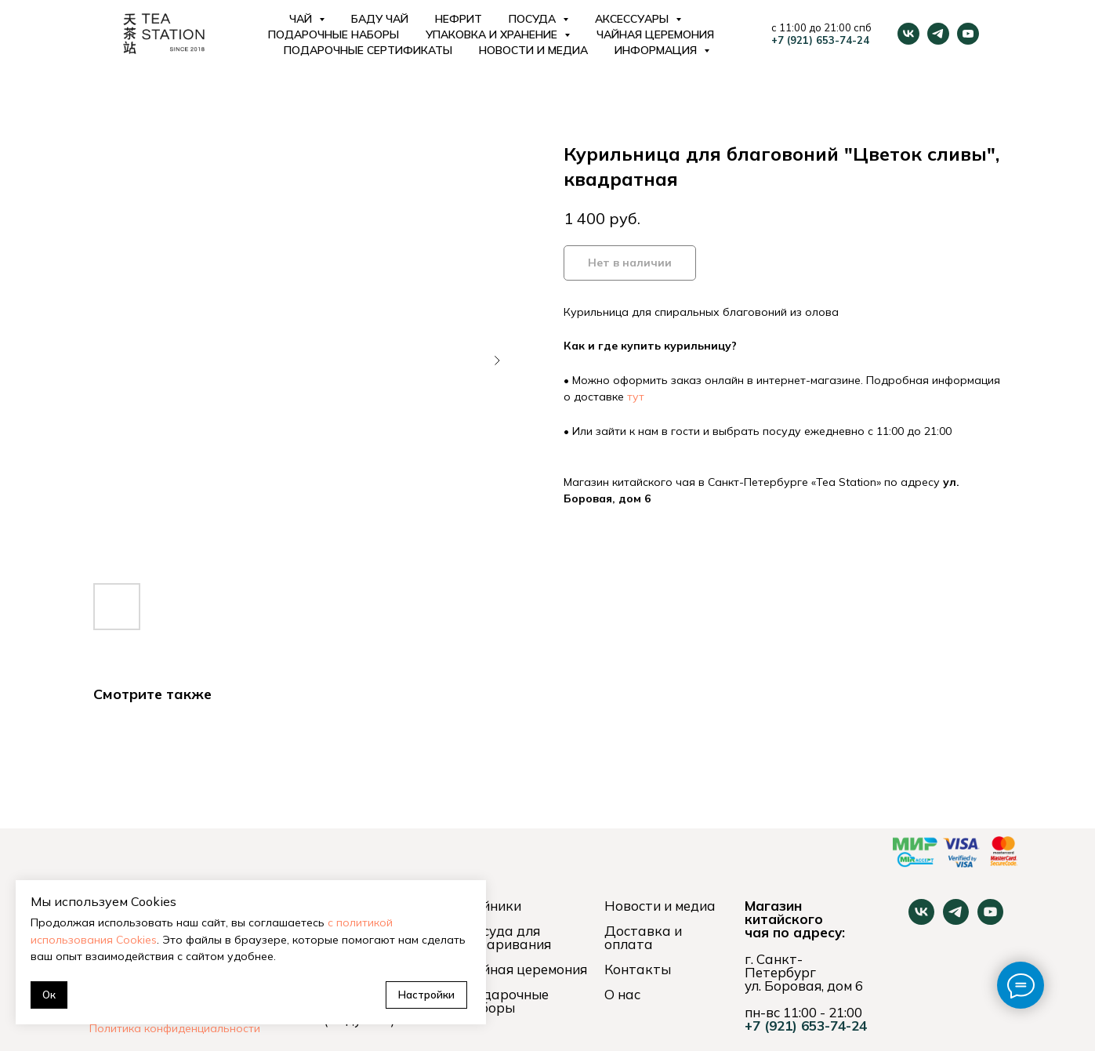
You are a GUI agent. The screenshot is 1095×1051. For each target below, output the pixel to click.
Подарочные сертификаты (368, 50)
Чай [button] (302, 19)
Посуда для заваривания (507, 937)
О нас (622, 994)
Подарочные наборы (333, 34)
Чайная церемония (655, 34)
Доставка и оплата (643, 937)
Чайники (492, 905)
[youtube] (968, 34)
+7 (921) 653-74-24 (820, 40)
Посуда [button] (534, 19)
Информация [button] (657, 50)
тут (635, 397)
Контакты (637, 969)
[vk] (908, 34)
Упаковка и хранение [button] (493, 34)
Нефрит (458, 19)
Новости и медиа (533, 50)
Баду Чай (379, 19)
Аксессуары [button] (633, 19)
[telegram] (938, 34)
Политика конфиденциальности (174, 1028)
